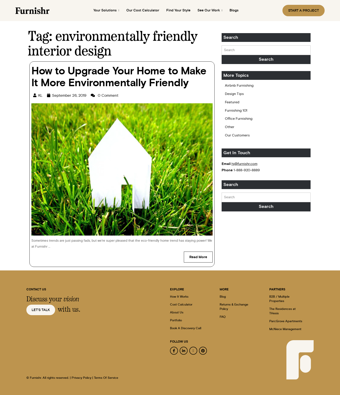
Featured (232, 102)
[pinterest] (203, 351)
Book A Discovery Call (185, 328)
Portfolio (176, 320)
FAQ (223, 316)
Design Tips (234, 94)
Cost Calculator (181, 304)
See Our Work (210, 10)
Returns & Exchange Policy (234, 307)
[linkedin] (184, 351)
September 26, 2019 (69, 95)
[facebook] (174, 351)
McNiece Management (285, 329)
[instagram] (193, 351)
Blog (223, 296)
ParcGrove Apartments (285, 321)
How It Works (179, 296)
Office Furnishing (238, 118)
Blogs (235, 10)
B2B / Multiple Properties (279, 299)
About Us (176, 312)
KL (40, 95)
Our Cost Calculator (142, 10)
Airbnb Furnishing (239, 85)
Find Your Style (178, 10)
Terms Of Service (106, 377)
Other (229, 127)
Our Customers (237, 135)
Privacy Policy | (82, 377)
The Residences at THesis (282, 311)
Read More (201, 255)
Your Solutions (105, 10)
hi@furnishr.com (244, 164)
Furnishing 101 (236, 110)
